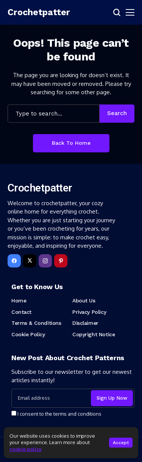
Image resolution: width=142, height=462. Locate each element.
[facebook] (14, 260)
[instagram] (45, 260)
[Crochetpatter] (30, 12)
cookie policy (25, 449)
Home (18, 300)
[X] (29, 260)
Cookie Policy (28, 334)
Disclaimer (85, 323)
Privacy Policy (89, 312)
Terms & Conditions (36, 323)
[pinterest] (60, 260)
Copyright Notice (93, 334)
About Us (83, 300)
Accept (121, 442)
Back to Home (71, 143)
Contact (21, 312)
